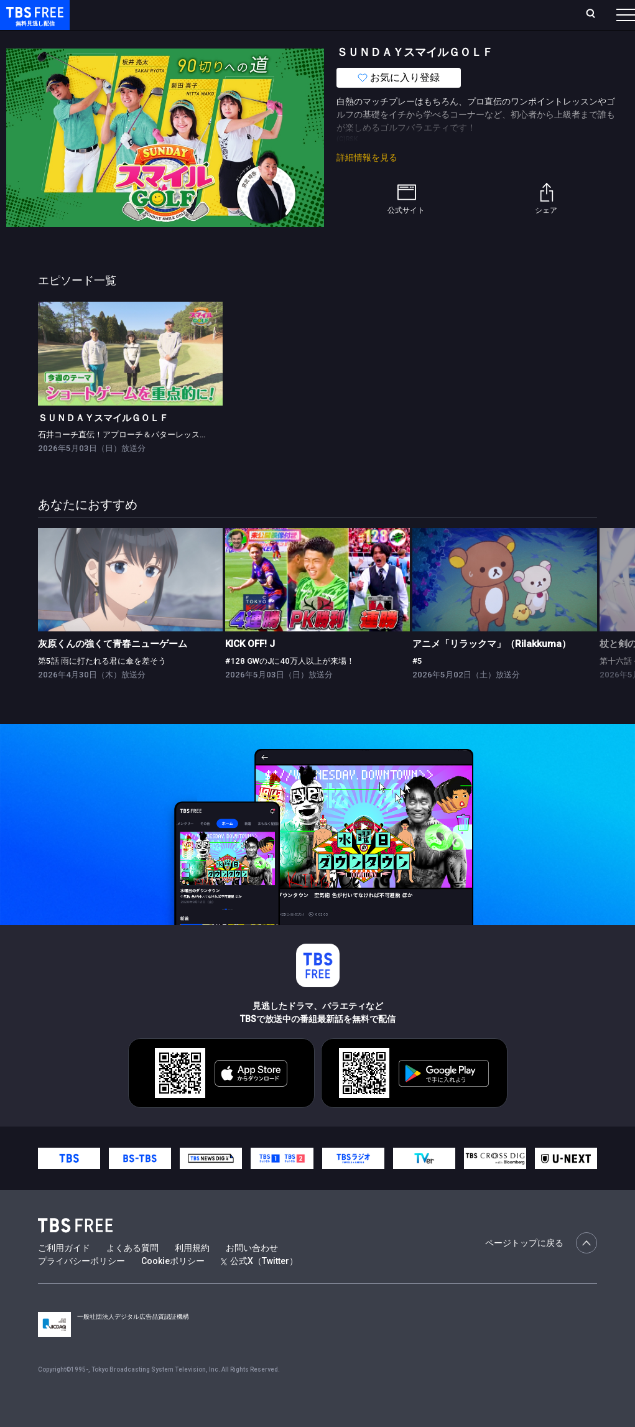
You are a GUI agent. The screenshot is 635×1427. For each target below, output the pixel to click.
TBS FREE (33, 22)
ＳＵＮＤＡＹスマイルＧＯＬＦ (103, 443)
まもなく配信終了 (191, 39)
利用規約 (192, 1273)
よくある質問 (132, 1273)
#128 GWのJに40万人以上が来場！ (290, 685)
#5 (417, 685)
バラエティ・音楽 (310, 39)
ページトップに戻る (541, 1267)
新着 (134, 39)
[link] (130, 378)
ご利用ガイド (64, 1273)
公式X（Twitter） (259, 1286)
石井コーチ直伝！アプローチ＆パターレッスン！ (127, 459)
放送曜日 (183, 14)
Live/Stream (293, 14)
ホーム (140, 14)
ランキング (235, 14)
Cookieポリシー (173, 1286)
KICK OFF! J (250, 668)
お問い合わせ (252, 1273)
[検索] (508, 14)
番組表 (595, 14)
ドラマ (250, 39)
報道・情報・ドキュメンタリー (411, 39)
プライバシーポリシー (81, 1286)
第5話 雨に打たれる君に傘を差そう (102, 685)
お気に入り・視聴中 (370, 14)
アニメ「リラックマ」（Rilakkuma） (491, 668)
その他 (493, 39)
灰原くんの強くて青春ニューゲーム (112, 668)
